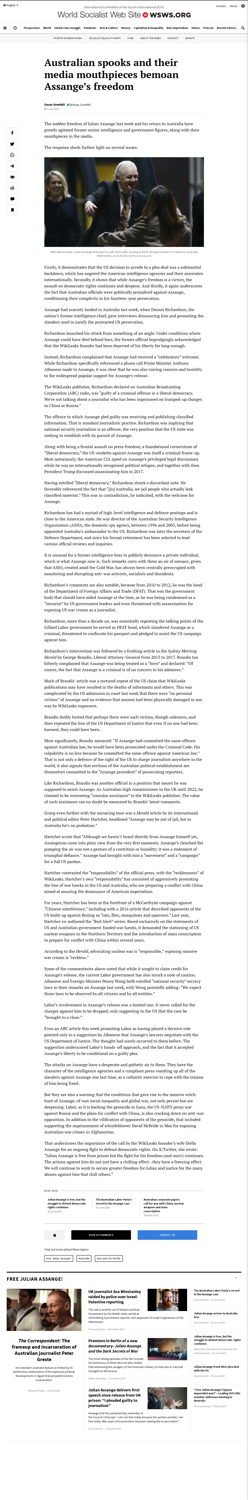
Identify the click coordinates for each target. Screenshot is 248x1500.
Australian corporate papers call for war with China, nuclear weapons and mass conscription (164, 1205)
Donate (190, 38)
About (233, 6)
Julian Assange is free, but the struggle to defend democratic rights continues (67, 1203)
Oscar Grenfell (54, 104)
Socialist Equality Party (105, 38)
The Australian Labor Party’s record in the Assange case (114, 1201)
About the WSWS (150, 38)
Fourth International (68, 38)
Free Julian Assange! (58, 1258)
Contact (221, 6)
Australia (84, 1258)
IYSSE (130, 38)
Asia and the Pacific (109, 1258)
